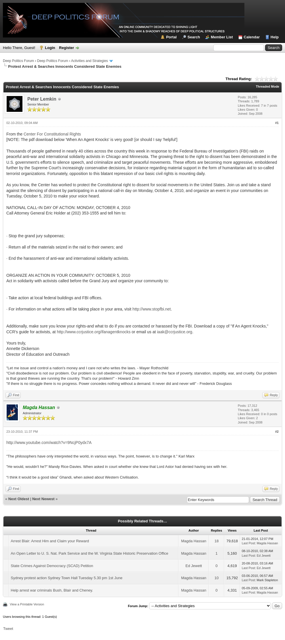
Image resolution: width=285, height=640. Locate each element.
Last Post (248, 543)
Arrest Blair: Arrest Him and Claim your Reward (50, 541)
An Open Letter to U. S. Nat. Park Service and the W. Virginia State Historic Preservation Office (89, 553)
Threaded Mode (267, 86)
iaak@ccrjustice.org (174, 332)
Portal (171, 37)
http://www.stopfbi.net (151, 309)
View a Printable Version (27, 604)
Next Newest (43, 499)
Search (193, 37)
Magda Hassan (193, 541)
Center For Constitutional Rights (52, 134)
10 (216, 578)
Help (275, 37)
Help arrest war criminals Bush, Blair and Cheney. (52, 590)
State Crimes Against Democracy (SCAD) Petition (52, 566)
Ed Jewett (264, 555)
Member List (222, 37)
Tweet (8, 628)
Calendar (252, 37)
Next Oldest (18, 499)
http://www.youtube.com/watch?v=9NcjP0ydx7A (49, 442)
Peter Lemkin (41, 99)
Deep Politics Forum (18, 61)
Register (66, 48)
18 (216, 541)
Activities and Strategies (89, 61)
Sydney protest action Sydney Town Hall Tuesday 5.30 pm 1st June (66, 578)
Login (50, 48)
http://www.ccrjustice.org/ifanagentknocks (93, 332)
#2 (277, 431)
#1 (277, 123)
